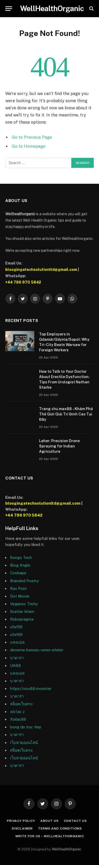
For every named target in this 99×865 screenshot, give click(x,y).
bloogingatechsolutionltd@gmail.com (41, 269)
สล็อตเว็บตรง (21, 704)
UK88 (15, 665)
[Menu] (8, 9)
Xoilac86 (18, 719)
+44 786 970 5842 (23, 282)
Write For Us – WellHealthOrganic (49, 836)
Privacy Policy (21, 821)
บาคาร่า (17, 681)
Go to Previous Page (32, 137)
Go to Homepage (28, 146)
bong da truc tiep (25, 727)
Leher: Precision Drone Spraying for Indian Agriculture (59, 446)
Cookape (18, 573)
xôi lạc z (17, 711)
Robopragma (22, 619)
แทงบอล (17, 642)
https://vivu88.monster (30, 688)
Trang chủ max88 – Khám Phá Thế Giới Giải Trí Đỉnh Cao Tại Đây (66, 414)
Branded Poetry (24, 581)
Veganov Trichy (24, 604)
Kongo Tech (21, 557)
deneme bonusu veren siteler (36, 650)
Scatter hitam (22, 611)
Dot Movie (19, 596)
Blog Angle (20, 565)
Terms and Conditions (60, 828)
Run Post (18, 588)
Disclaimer (22, 828)
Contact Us (75, 821)
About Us (49, 821)
